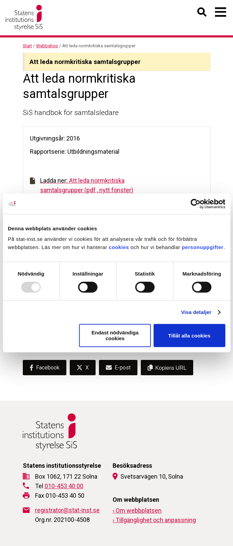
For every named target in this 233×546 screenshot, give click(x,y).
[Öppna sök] (202, 13)
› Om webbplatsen (137, 510)
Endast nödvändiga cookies (114, 335)
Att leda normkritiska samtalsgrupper (85, 62)
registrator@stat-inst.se (67, 510)
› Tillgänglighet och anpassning (154, 520)
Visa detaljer (196, 312)
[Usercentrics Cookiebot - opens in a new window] (195, 204)
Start (27, 45)
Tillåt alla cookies (189, 335)
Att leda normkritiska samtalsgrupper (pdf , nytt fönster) (81, 185)
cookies (119, 247)
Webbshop (47, 45)
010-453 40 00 (64, 486)
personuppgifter (202, 247)
